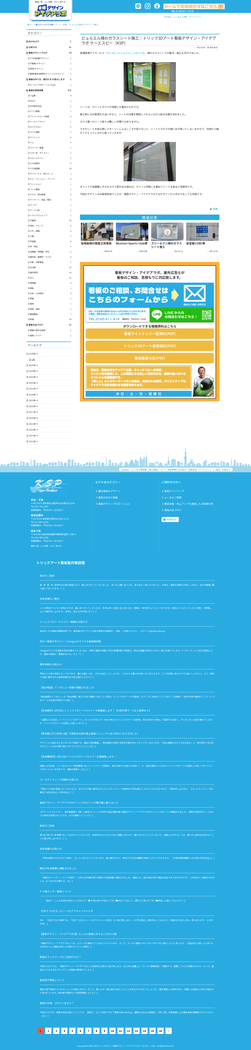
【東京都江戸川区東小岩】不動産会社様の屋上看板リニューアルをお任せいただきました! (89, 733)
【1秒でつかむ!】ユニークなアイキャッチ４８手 (66, 911)
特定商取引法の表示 (177, 469)
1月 (33, 359)
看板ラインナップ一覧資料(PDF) (150, 333)
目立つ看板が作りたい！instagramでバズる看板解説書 (70, 641)
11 (120, 1031)
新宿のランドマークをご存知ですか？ (60, 957)
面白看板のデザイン (109, 491)
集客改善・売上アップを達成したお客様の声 (188, 503)
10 (112, 1031)
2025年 (32, 365)
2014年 (32, 429)
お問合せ (171, 519)
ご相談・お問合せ (222, 469)
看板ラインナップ (174, 491)
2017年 (32, 411)
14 (144, 1031)
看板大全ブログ (172, 510)
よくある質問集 (139, 469)
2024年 (32, 370)
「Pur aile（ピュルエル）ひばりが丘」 (125, 53)
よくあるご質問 (180, 17)
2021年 (32, 388)
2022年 (32, 382)
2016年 (32, 417)
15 (152, 1031)
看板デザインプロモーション (114, 503)
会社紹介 (168, 17)
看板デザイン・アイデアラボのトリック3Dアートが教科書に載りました (79, 802)
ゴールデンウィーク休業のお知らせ (59, 779)
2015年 (32, 423)
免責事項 (192, 469)
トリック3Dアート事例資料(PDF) (150, 345)
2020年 (32, 394)
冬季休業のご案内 (49, 598)
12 (128, 1031)
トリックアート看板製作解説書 (60, 562)
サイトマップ (195, 17)
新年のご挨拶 (47, 575)
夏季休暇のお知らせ (51, 664)
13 (136, 1031)
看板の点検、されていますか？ (57, 1003)
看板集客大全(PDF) (150, 358)
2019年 (32, 400)
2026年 (32, 353)
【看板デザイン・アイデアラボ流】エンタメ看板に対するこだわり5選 (78, 934)
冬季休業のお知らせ (51, 848)
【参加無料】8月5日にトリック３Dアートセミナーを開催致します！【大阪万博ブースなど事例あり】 (95, 710)
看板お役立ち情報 (108, 497)
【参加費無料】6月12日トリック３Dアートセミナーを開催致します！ (78, 756)
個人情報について (157, 469)
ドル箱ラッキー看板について (55, 891)
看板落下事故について (52, 980)
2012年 (32, 441)
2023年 (32, 376)
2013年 (32, 435)
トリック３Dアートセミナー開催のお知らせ (64, 621)
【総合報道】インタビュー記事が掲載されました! (67, 687)
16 (160, 1031)
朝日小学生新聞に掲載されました (58, 868)
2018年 (32, 406)
